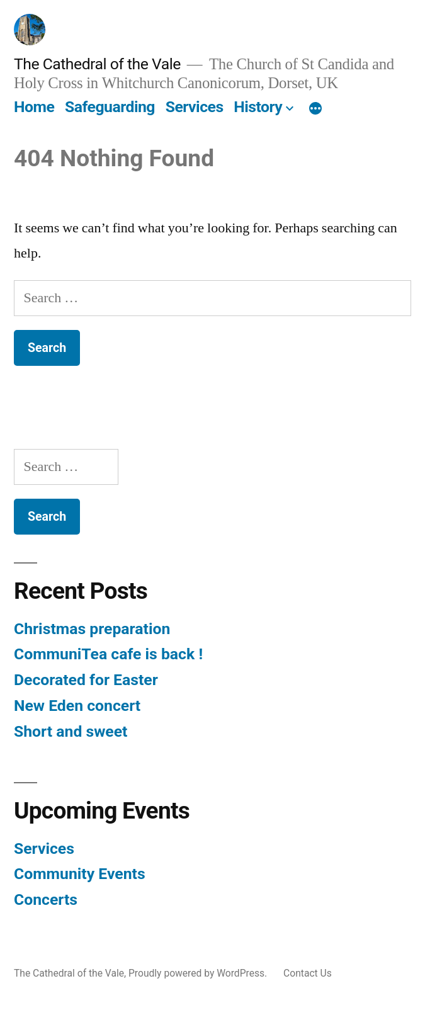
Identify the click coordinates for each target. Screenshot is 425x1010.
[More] (315, 109)
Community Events (79, 874)
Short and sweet (70, 731)
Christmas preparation (92, 629)
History (258, 107)
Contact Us (307, 973)
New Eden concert (77, 705)
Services (195, 107)
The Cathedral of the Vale (97, 64)
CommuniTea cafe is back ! (108, 654)
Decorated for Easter (86, 680)
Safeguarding (110, 107)
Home (34, 107)
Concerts (45, 899)
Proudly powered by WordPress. (198, 973)
